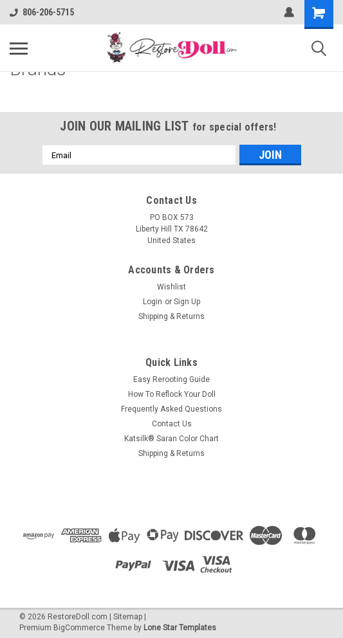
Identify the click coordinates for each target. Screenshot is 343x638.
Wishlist (171, 286)
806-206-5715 (42, 12)
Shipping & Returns (171, 316)
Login (152, 301)
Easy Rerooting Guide (171, 379)
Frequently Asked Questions (171, 409)
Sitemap (127, 616)
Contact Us (172, 423)
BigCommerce (79, 627)
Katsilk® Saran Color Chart (171, 438)
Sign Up (187, 301)
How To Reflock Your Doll (172, 394)
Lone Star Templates (180, 627)
